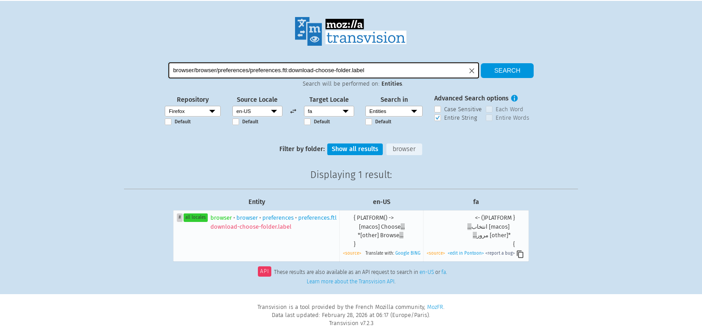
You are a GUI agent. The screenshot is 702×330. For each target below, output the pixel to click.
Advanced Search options (471, 98)
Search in (394, 100)
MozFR (435, 307)
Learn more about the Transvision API (350, 281)
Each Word (509, 109)
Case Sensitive (463, 109)
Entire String (460, 117)
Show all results (355, 149)
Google (402, 253)
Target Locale (329, 100)
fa (443, 272)
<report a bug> (500, 253)
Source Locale (257, 100)
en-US (426, 272)
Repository (193, 100)
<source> (352, 253)
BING (415, 253)
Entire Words (512, 117)
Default (183, 122)
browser (404, 149)
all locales (195, 217)
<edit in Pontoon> (466, 253)
